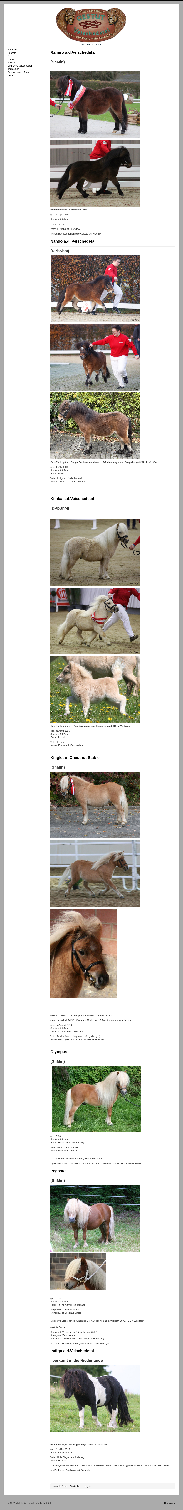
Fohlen (11, 59)
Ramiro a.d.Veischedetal (73, 52)
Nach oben (169, 1503)
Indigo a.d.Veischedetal (72, 1351)
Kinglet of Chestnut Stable (75, 757)
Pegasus (58, 1171)
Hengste (12, 53)
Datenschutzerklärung (19, 72)
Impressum (13, 69)
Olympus (58, 1051)
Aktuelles (12, 49)
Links (10, 75)
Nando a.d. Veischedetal (72, 241)
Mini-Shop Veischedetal (20, 65)
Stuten (11, 56)
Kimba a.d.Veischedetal (72, 498)
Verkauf (11, 62)
